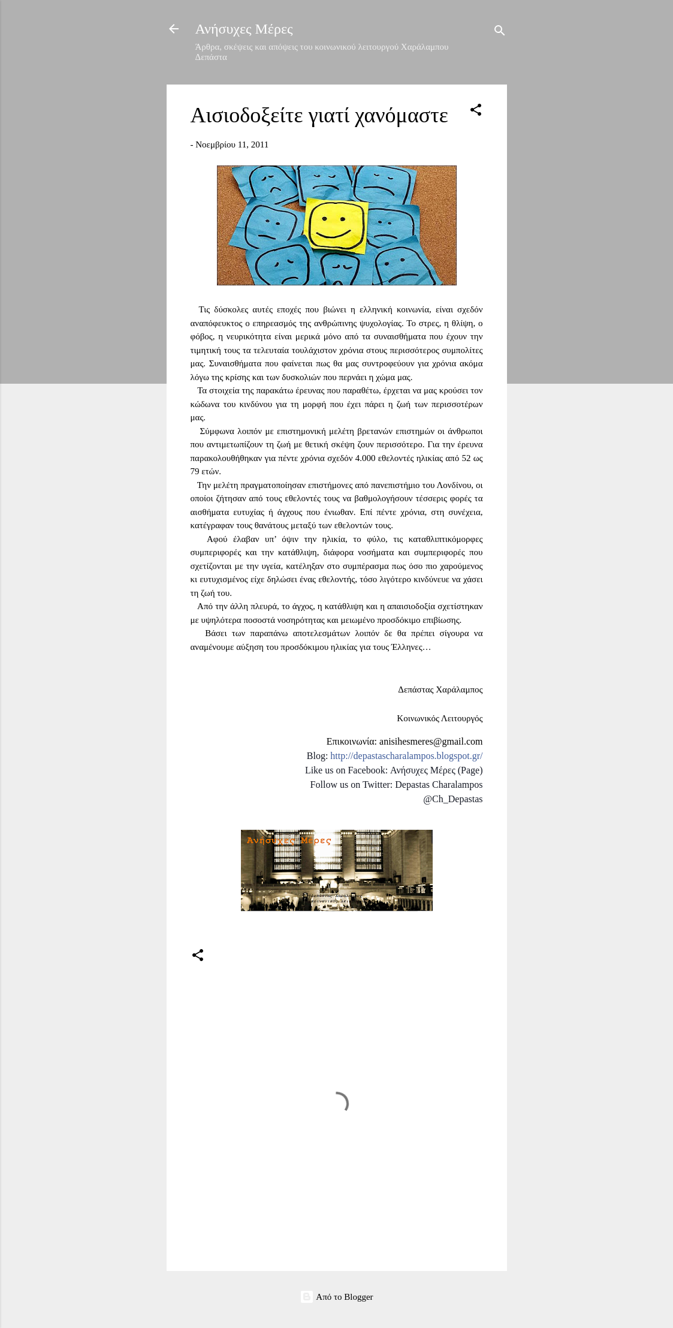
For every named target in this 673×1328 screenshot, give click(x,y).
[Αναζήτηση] (500, 32)
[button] (476, 112)
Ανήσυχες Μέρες (244, 29)
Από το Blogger (336, 1297)
